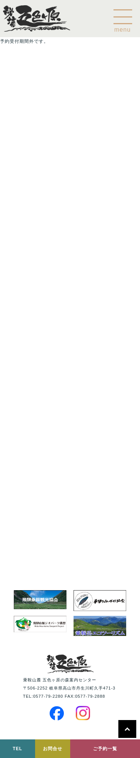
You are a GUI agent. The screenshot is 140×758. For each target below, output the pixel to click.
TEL (17, 748)
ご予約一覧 (105, 748)
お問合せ (52, 748)
